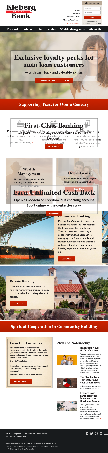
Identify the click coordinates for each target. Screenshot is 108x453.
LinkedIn (101, 433)
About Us (95, 29)
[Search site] (71, 7)
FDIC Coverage (13, 449)
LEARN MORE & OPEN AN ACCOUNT (54, 80)
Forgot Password (92, 21)
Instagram (96, 433)
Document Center (19, 447)
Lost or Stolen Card (17, 436)
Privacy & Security (33, 447)
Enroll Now (86, 23)
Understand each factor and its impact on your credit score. (90, 387)
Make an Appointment (71, 20)
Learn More (54, 213)
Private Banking (46, 29)
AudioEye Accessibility (27, 449)
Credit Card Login (96, 23)
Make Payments (15, 433)
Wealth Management (72, 29)
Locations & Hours (73, 17)
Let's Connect (21, 381)
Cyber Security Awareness (49, 447)
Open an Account (73, 23)
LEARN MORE (54, 146)
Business (27, 29)
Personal (12, 29)
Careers (77, 10)
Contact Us (76, 13)
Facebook (87, 433)
